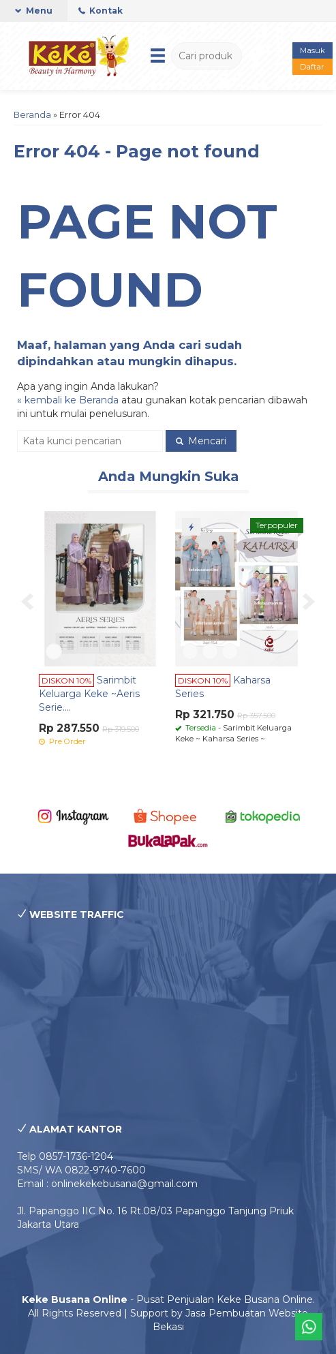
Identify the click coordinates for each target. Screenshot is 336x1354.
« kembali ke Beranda (68, 400)
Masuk (312, 50)
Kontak (100, 10)
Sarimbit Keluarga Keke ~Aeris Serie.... (89, 693)
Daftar (312, 67)
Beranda (32, 115)
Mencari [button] (201, 441)
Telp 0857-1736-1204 (65, 1156)
